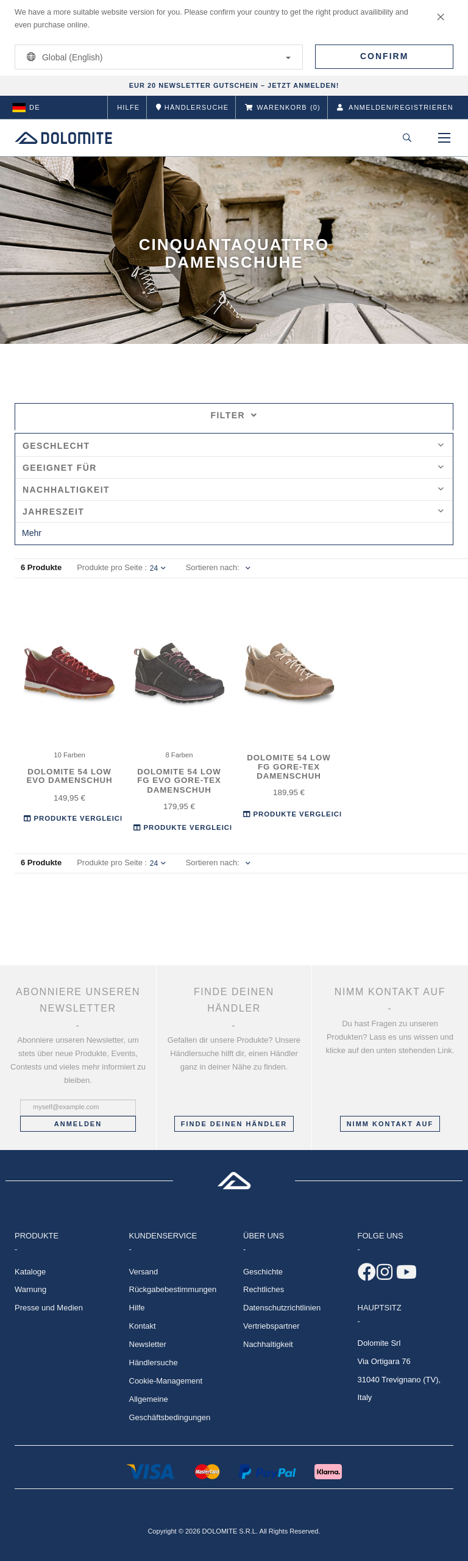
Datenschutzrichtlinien (282, 1307)
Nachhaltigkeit (233, 490)
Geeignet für (233, 468)
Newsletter (147, 1344)
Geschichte (263, 1271)
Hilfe (128, 107)
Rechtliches (263, 1289)
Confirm (384, 56)
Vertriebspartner (271, 1326)
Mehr (31, 533)
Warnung (30, 1289)
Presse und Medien (49, 1307)
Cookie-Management (166, 1380)
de (26, 107)
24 (158, 568)
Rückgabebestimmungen (173, 1289)
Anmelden (78, 1123)
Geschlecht (233, 446)
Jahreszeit (233, 511)
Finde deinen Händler (234, 1123)
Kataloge (30, 1271)
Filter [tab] (234, 415)
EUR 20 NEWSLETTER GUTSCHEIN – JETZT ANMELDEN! (234, 85)
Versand (143, 1271)
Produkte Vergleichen (80, 819)
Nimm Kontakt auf (390, 1123)
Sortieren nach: (212, 567)
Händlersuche (153, 1362)
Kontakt (142, 1326)
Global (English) (157, 57)
